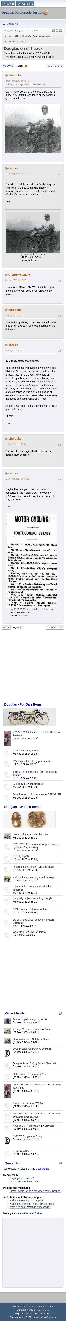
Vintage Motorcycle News (27, 1029)
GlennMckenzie (19, 274)
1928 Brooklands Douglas (27, 1048)
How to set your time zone (23, 1181)
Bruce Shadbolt (47, 1063)
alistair (17, 775)
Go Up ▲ (50, 1306)
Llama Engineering (27, 847)
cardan (13, 168)
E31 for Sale (19, 783)
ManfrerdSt (36, 783)
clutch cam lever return (25, 1074)
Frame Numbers (22, 1103)
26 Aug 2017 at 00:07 (15, 444)
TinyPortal (16, 1306)
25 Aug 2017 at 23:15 (15, 315)
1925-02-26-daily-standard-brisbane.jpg (32, 609)
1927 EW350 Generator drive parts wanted (36, 844)
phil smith (44, 761)
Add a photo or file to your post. (26, 1200)
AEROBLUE (55, 794)
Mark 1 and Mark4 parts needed (30, 886)
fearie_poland (40, 909)
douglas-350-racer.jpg (33, 254)
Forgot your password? (21, 1178)
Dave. (42, 931)
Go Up (6, 627)
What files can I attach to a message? (29, 1207)
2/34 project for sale (23, 761)
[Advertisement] (33, 975)
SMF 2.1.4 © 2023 (25, 1310)
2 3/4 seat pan (20, 909)
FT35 (15, 856)
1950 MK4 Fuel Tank (24, 931)
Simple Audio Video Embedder (28, 1314)
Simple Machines (41, 1310)
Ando (35, 750)
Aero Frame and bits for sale (28, 794)
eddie (44, 1019)
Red (44, 1074)
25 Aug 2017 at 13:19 (15, 280)
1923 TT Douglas (22, 1136)
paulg (51, 866)
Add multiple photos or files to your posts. (31, 1203)
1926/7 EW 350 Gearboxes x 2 (29, 732)
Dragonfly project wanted (26, 898)
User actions (55, 66)
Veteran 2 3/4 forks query (26, 1125)
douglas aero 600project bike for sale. (33, 771)
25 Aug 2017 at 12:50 (18, 174)
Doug (48, 1048)
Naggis (48, 898)
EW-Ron (39, 1103)
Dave (45, 834)
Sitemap (47, 1314)
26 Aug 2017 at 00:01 (15, 350)
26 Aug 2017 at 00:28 (18, 479)
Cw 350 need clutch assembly (29, 919)
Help (25, 1306)
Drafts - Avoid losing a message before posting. (35, 1191)
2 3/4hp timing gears (24, 877)
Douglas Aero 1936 (23, 1063)
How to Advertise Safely (26, 834)
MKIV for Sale (20, 750)
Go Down (8, 66)
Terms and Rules (36, 1306)
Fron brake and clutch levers (28, 866)
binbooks (15, 75)
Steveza (49, 1125)
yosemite (18, 889)
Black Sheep (46, 877)
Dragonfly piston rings (25, 1019)
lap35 (25, 856)
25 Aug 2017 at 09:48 (18, 81)
